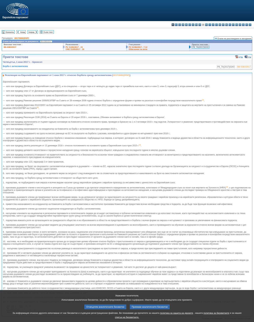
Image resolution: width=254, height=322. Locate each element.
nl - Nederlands (226, 24)
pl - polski (230, 24)
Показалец (9, 32)
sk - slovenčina (240, 24)
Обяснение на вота (138, 49)
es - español (176, 24)
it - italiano (209, 24)
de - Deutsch (186, 24)
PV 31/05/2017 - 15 (74, 47)
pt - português (233, 24)
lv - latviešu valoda (213, 24)
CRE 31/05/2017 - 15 (75, 49)
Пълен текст (48, 32)
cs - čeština (179, 24)
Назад (22, 32)
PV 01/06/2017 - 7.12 (138, 47)
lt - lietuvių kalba (216, 24)
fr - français (199, 24)
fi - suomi (246, 24)
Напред (31, 32)
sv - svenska (250, 24)
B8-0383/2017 (10, 47)
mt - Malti (223, 24)
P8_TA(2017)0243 (200, 47)
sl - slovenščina (243, 24)
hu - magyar (220, 24)
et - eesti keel (189, 24)
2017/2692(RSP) (21, 38)
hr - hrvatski (206, 24)
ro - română (236, 24)
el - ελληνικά (193, 24)
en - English (196, 24)
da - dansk (183, 24)
